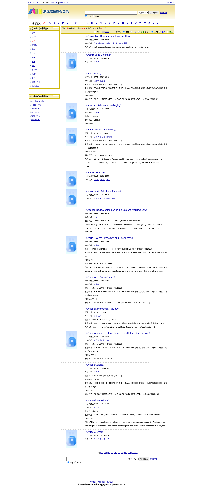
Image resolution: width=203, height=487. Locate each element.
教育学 (34, 45)
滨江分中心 (35, 112)
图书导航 (54, 2)
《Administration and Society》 (101, 129)
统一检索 (36, 2)
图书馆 (109, 137)
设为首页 (170, 2)
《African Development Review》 (102, 308)
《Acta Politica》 (94, 73)
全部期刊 (163, 13)
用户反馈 (110, 482)
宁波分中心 (35, 120)
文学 (33, 49)
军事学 (34, 70)
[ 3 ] (105, 453)
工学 (33, 62)
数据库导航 (63, 2)
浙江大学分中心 (37, 101)
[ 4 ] (108, 453)
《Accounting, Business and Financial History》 (110, 36)
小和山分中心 (36, 105)
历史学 (34, 53)
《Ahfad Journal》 (94, 432)
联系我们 (92, 482)
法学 (33, 41)
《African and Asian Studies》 (101, 277)
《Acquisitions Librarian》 (98, 55)
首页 (29, 2)
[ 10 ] (130, 453)
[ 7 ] (119, 453)
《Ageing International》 (98, 400)
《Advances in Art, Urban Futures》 (103, 191)
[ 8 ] (122, 453)
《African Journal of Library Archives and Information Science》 (118, 333)
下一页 (135, 453)
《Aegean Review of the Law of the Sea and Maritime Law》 (116, 210)
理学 (33, 58)
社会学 (107, 43)
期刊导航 (45, 2)
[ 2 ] (101, 453)
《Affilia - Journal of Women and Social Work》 (109, 238)
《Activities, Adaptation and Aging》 (104, 105)
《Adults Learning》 (95, 172)
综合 (33, 78)
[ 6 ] (115, 453)
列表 (107, 32)
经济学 (34, 37)
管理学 (34, 74)
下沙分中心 (35, 109)
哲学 (33, 33)
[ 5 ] (112, 453)
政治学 (96, 81)
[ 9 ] (125, 453)
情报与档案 (104, 340)
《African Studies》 (95, 365)
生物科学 (35, 86)
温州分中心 (35, 116)
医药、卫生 (36, 82)
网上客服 (101, 482)
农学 (33, 66)
